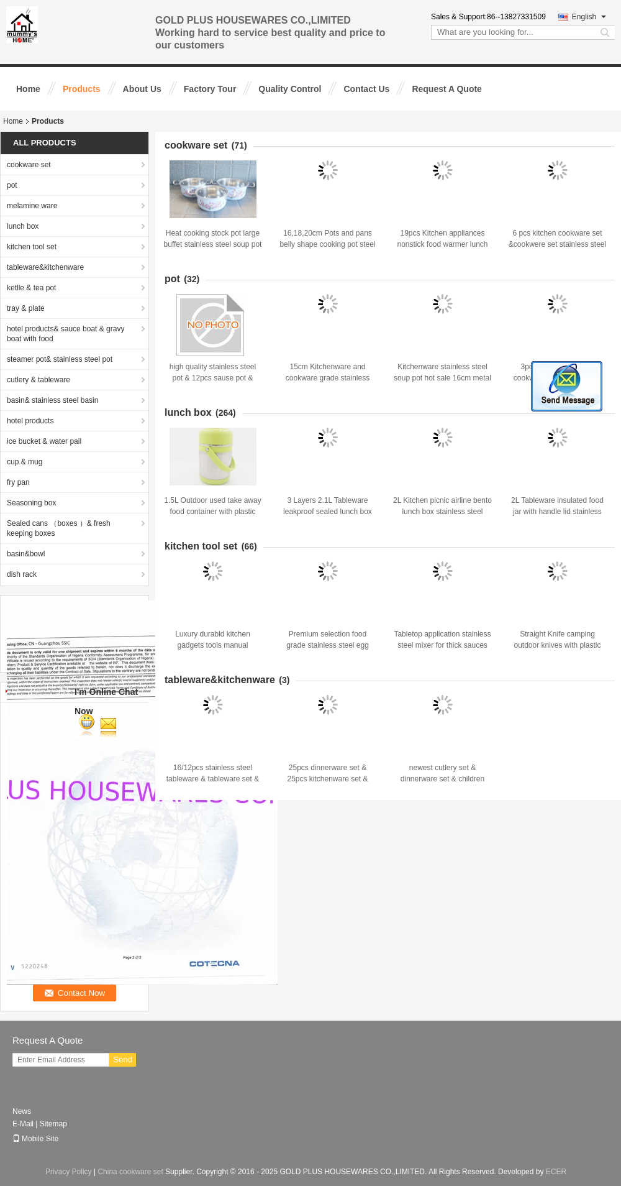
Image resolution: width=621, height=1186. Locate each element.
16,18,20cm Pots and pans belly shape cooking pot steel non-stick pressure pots (327, 244)
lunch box (23, 226)
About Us (142, 89)
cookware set (29, 164)
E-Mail (23, 1123)
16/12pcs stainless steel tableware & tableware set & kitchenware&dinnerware (212, 778)
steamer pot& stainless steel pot (59, 359)
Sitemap (53, 1123)
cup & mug (24, 461)
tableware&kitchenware (45, 267)
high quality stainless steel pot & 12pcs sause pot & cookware (213, 377)
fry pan (18, 482)
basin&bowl (26, 553)
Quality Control (289, 89)
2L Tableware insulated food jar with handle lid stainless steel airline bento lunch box (557, 511)
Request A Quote (447, 89)
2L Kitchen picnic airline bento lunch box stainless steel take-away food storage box (442, 511)
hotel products (30, 420)
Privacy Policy (68, 1171)
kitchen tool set (32, 246)
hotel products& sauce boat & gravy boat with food (65, 333)
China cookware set (130, 1171)
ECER (556, 1171)
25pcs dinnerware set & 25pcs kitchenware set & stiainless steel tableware (327, 778)
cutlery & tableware (38, 379)
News (21, 1111)
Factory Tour (210, 89)
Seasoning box (31, 503)
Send (122, 1059)
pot (12, 185)
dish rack (22, 574)
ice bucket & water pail (44, 441)
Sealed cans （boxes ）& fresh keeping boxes (59, 528)
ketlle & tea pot (31, 287)
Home (28, 89)
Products (82, 89)
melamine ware (32, 205)
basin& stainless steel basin (52, 400)
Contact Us (366, 89)
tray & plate (26, 308)
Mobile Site (35, 1138)
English (589, 16)
